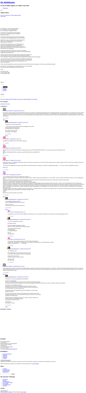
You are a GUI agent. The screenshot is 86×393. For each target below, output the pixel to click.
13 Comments (34, 99)
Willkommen (5, 8)
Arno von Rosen (9, 110)
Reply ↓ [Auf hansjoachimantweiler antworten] (6, 135)
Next (8, 103)
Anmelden (5, 368)
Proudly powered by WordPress (6, 391)
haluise (7, 138)
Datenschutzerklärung (7, 353)
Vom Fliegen (5, 379)
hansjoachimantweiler (12, 122)
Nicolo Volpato (23, 391)
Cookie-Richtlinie (35, 363)
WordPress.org (5, 371)
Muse (20, 99)
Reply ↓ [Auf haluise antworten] (4, 144)
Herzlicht (4, 380)
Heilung (14, 99)
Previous (3, 103)
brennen (11, 99)
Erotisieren (5, 355)
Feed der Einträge (6, 369)
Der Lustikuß (5, 383)
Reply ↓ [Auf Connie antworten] (4, 196)
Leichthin (5, 358)
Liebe (18, 99)
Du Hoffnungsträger (7, 384)
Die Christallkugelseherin (8, 382)
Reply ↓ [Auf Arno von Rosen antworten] (4, 119)
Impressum (5, 357)
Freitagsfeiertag (6, 381)
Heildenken (5, 356)
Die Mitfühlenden (7, 2)
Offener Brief (3, 16)
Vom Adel (5, 385)
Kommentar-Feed (6, 370)
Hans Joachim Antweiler (16, 15)
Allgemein (7, 99)
